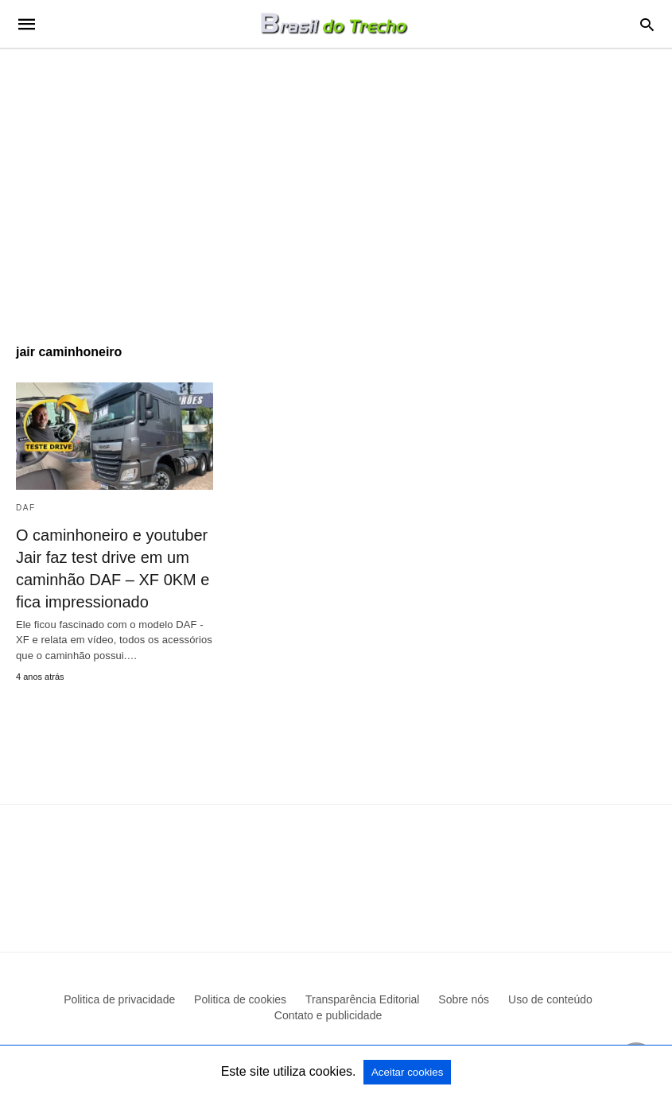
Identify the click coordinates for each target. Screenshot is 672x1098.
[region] (336, 184)
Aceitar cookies (407, 1072)
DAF (26, 507)
